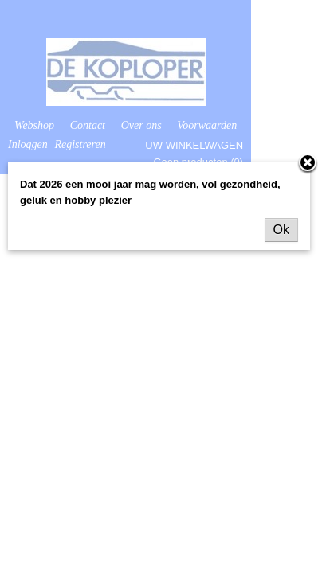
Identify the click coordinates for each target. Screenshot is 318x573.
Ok (281, 229)
